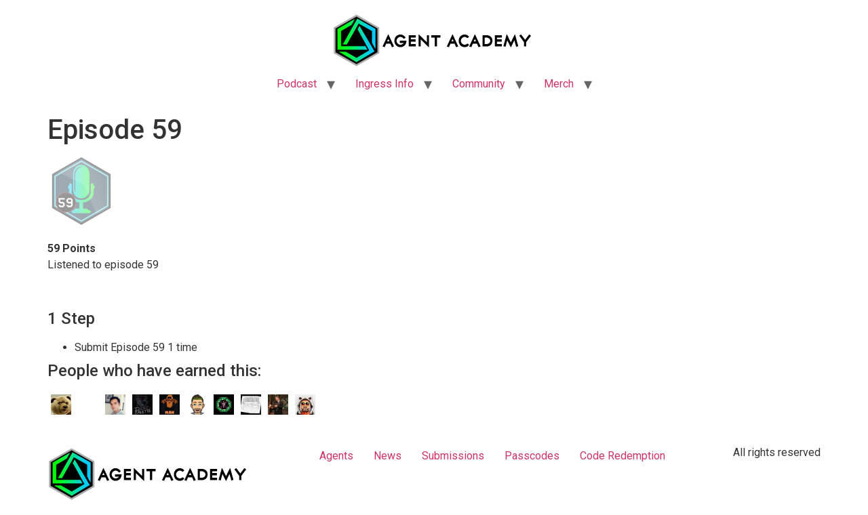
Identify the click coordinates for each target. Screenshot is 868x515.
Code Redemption (622, 455)
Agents (336, 455)
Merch (559, 83)
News (387, 455)
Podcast (297, 83)
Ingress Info (384, 83)
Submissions (453, 455)
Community (478, 83)
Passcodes (532, 455)
